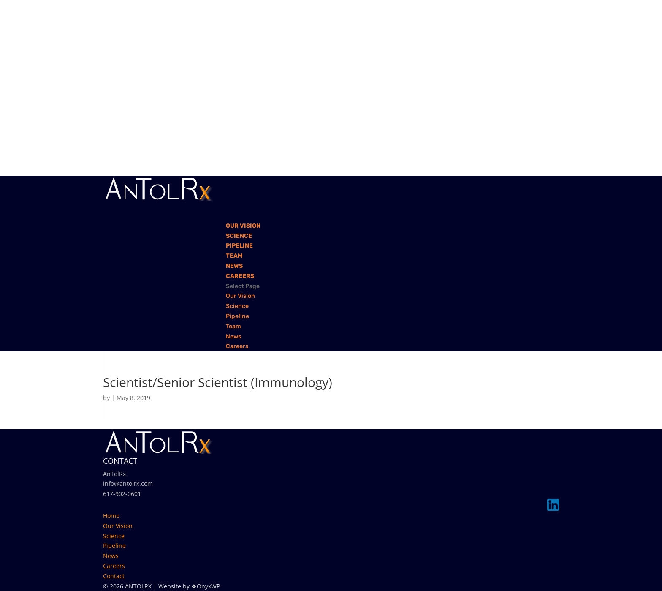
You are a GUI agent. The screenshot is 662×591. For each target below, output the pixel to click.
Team (233, 326)
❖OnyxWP (205, 586)
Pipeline (237, 316)
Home (111, 516)
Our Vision (240, 296)
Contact (114, 576)
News (233, 336)
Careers (237, 346)
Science (237, 306)
